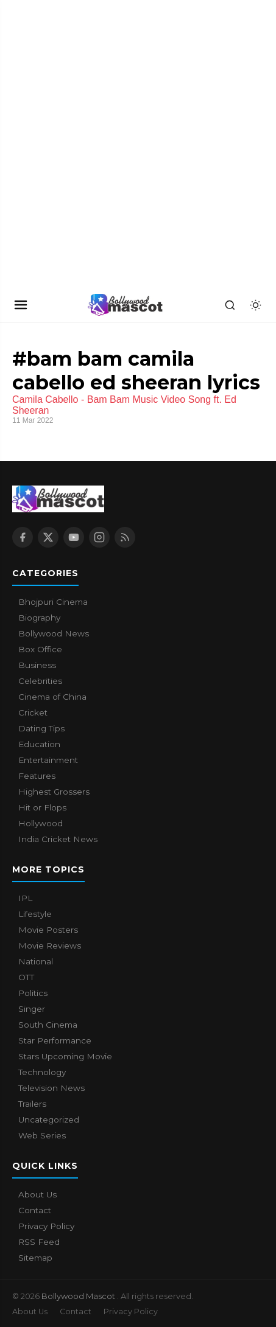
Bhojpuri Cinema (53, 602)
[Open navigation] (21, 305)
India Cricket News (57, 839)
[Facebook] (22, 537)
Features (36, 776)
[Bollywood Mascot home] (125, 305)
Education (39, 744)
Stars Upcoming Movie (65, 1056)
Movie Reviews (49, 945)
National (35, 961)
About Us (37, 1194)
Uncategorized (48, 1119)
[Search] (230, 305)
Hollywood (40, 823)
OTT (26, 977)
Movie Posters (48, 930)
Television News (51, 1088)
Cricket (33, 712)
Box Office (40, 649)
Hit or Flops (42, 807)
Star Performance (54, 1040)
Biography (39, 617)
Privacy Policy (46, 1226)
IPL (25, 898)
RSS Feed (39, 1242)
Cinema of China (52, 697)
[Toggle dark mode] (255, 305)
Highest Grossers (54, 791)
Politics (33, 993)
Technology (42, 1072)
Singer (31, 1009)
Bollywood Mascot (79, 1296)
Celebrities (40, 681)
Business (37, 665)
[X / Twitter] (48, 537)
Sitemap (35, 1258)
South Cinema (47, 1024)
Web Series (42, 1135)
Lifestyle (35, 914)
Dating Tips (41, 728)
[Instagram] (99, 537)
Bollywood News (53, 633)
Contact (34, 1210)
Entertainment (48, 760)
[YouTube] (73, 537)
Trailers (32, 1104)
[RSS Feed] (125, 537)
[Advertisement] (138, 144)
